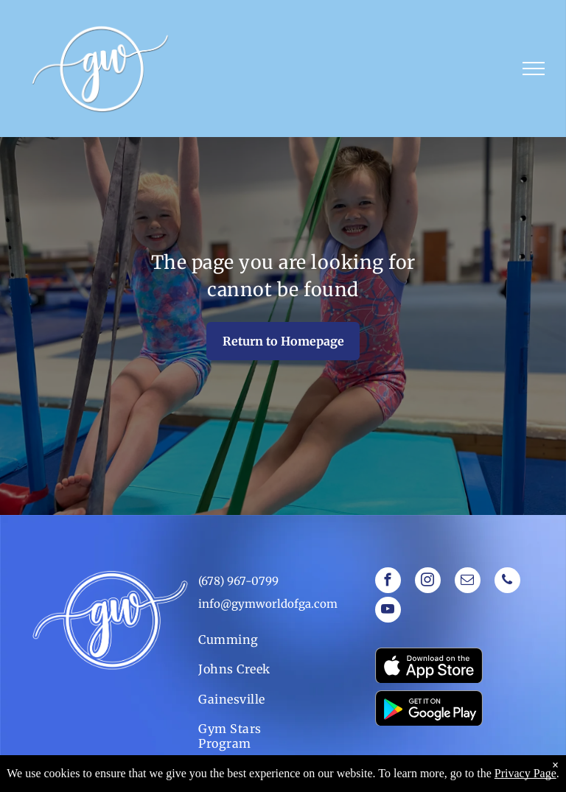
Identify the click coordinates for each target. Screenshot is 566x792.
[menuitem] (247, 639)
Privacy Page (525, 773)
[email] (468, 582)
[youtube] (388, 611)
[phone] (507, 582)
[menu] (533, 68)
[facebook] (388, 582)
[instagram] (428, 582)
